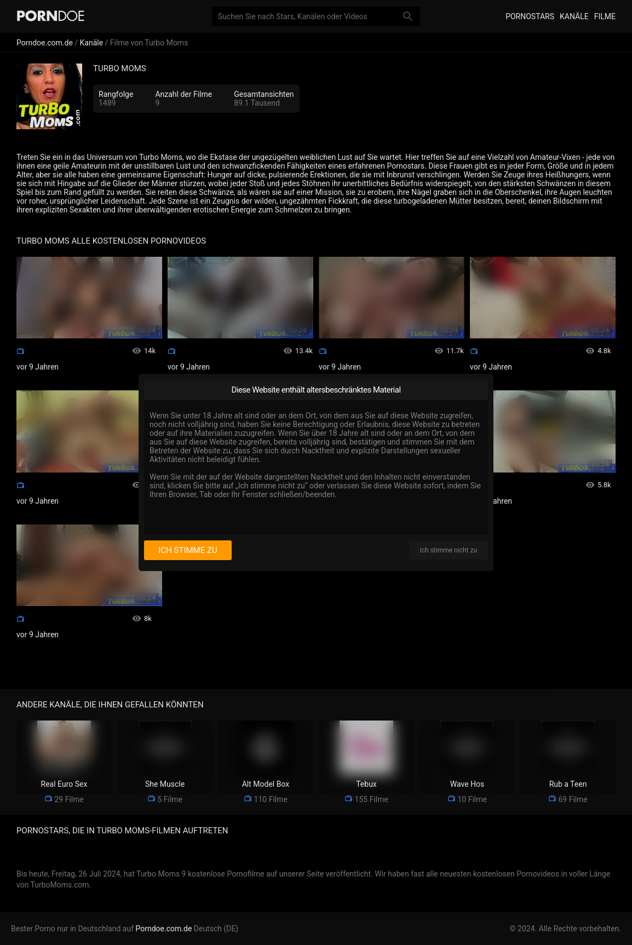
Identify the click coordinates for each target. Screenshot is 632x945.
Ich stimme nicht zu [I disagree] (448, 550)
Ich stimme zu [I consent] (187, 550)
